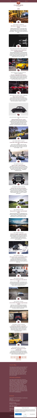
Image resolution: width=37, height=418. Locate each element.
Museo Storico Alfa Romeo (18, 96)
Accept (18, 414)
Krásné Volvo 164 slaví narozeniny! (18, 188)
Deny (25, 414)
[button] (35, 407)
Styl (25, 72)
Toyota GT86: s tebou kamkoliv (18, 165)
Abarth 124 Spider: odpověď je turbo (18, 234)
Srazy (23, 72)
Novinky (18, 48)
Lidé (18, 72)
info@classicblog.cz (18, 391)
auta (14, 24)
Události (15, 73)
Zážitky (18, 347)
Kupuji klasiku (13, 117)
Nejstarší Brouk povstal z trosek (18, 119)
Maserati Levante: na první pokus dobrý (18, 256)
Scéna (21, 48)
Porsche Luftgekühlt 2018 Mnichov (18, 74)
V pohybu (16, 24)
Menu (10, 1)
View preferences (32, 414)
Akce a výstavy (12, 48)
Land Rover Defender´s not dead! (18, 325)
